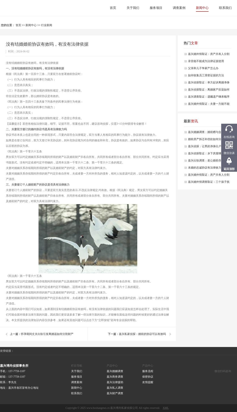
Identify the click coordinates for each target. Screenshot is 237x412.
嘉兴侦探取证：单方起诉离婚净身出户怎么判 (208, 83)
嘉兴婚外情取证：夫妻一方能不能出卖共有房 (208, 104)
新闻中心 (202, 7)
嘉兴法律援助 (115, 382)
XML (166, 407)
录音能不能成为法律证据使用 (206, 61)
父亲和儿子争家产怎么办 (203, 68)
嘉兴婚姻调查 (115, 371)
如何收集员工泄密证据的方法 (206, 75)
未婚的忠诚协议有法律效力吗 (206, 167)
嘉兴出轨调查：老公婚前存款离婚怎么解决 (208, 161)
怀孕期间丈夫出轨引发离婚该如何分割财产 (47, 334)
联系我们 (225, 7)
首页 (113, 7)
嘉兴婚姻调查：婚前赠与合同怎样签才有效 (208, 133)
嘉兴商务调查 (115, 376)
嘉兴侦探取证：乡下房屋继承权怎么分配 (208, 154)
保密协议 (147, 376)
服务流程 (147, 371)
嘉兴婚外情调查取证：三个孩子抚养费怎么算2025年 (208, 183)
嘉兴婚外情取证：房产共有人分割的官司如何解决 (208, 55)
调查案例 (179, 7)
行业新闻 (46, 25)
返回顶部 (229, 169)
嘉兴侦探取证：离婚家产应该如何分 (208, 90)
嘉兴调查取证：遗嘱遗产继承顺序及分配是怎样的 (208, 97)
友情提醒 (147, 382)
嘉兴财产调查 (115, 393)
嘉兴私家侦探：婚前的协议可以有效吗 (142, 334)
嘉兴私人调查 (115, 387)
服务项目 (156, 7)
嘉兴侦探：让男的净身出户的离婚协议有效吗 (208, 147)
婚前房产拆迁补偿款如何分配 (206, 139)
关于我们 (133, 7)
